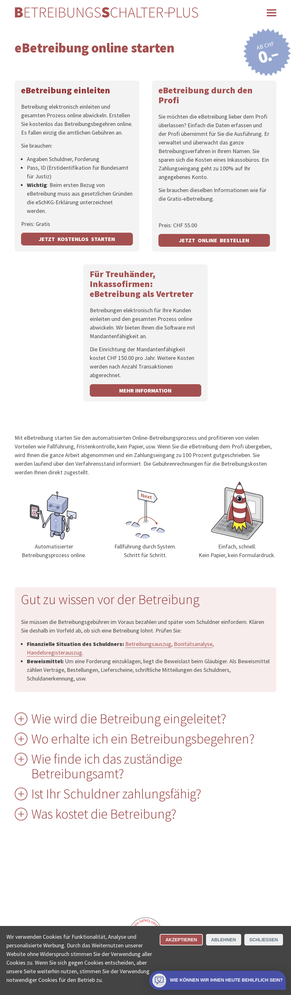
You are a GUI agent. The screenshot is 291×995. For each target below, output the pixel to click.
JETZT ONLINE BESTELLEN (214, 240)
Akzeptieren (181, 939)
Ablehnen (223, 939)
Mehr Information (145, 390)
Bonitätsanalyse (193, 644)
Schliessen (263, 939)
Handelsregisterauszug (54, 652)
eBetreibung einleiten (65, 90)
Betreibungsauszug (148, 644)
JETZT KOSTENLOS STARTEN (77, 239)
